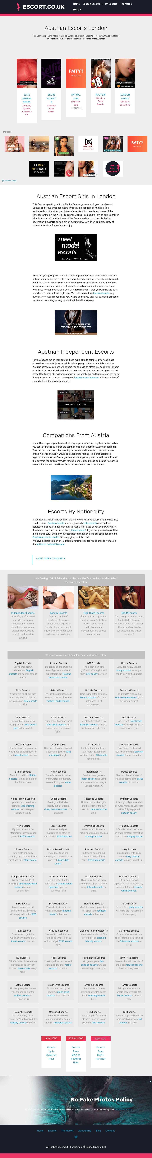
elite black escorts (56, 724)
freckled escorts (96, 860)
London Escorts (91, 4)
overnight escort (93, 836)
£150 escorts (66, 941)
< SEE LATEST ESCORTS (50, 558)
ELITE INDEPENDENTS (27, 98)
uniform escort (128, 813)
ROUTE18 (101, 94)
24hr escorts (30, 860)
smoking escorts (96, 995)
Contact (110, 1130)
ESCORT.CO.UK (44, 6)
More (76, 9)
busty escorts (124, 670)
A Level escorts (95, 887)
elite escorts (90, 523)
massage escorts (63, 1022)
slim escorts (98, 1022)
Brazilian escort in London (46, 537)
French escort (78, 530)
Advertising (84, 1130)
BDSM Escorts (129, 613)
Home (76, 4)
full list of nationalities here (50, 544)
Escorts (52, 1130)
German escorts (56, 523)
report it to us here (123, 1109)
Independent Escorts (22, 613)
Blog (98, 1130)
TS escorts (101, 755)
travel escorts (18, 941)
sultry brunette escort (126, 697)
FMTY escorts (27, 836)
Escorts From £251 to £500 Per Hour (76, 1055)
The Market (126, 4)
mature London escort (58, 701)
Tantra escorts (124, 995)
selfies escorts (22, 995)
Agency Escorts (58, 613)
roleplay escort (135, 836)
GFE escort (91, 674)
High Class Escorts (93, 613)
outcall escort (21, 755)
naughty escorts (18, 1022)
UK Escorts (111, 4)
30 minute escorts (129, 941)
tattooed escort (99, 809)
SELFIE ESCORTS (51, 98)
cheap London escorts (55, 809)
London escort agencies (86, 377)
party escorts (136, 907)
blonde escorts (88, 697)
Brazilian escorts (89, 724)
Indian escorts (88, 778)
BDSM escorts (64, 836)
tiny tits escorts (134, 965)
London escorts (101, 293)
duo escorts (24, 968)
